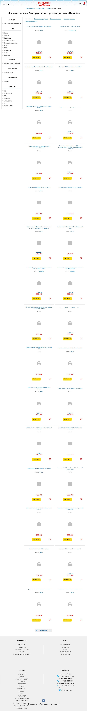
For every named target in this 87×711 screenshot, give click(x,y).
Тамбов (21, 681)
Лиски (22, 691)
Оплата (65, 647)
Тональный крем (9, 40)
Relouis (5, 81)
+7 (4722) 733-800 (65, 681)
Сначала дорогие (69, 19)
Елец (22, 693)
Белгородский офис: (65, 678)
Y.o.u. (5, 95)
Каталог (22, 644)
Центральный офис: (65, 674)
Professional (8, 93)
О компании (65, 652)
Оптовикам (65, 644)
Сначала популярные (41, 19)
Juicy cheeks (8, 100)
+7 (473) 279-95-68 (65, 676)
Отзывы (21, 652)
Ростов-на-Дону (22, 698)
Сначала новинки (55, 19)
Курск (21, 676)
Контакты (65, 654)
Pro (5, 90)
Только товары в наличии (11, 23)
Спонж (6, 45)
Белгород (22, 674)
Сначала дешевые (31, 21)
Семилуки (21, 688)
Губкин (22, 686)
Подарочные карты (21, 654)
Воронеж (22, 684)
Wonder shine (8, 105)
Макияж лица (8, 72)
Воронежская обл (22, 705)
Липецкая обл (22, 701)
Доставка (65, 649)
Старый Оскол (21, 679)
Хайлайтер (7, 50)
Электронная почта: (65, 688)
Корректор (7, 37)
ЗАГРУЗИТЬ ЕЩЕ (41, 630)
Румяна (6, 35)
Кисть (6, 52)
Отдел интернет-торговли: (65, 683)
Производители (22, 649)
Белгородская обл (21, 703)
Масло (6, 47)
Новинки (22, 647)
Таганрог (22, 696)
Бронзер (7, 55)
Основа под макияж (10, 42)
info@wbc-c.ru (65, 690)
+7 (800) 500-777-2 (65, 685)
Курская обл (21, 708)
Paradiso (7, 98)
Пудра (6, 33)
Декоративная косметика (12, 63)
